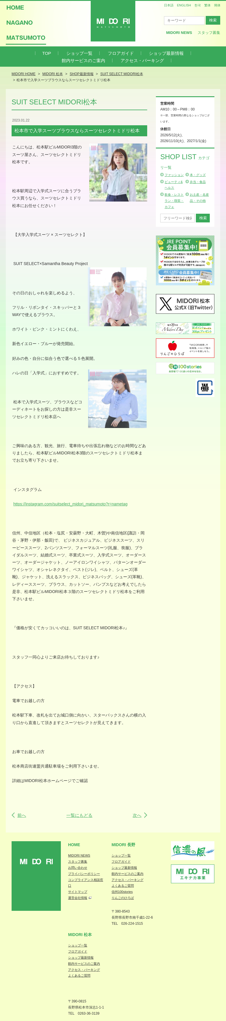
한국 (197, 5)
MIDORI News (179, 32)
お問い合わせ (77, 867)
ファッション (174, 175)
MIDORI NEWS (79, 855)
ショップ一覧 (79, 53)
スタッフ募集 (209, 32)
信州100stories (122, 891)
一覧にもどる (79, 815)
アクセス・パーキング (142, 60)
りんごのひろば (123, 898)
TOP (46, 53)
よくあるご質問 (123, 885)
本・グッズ (198, 175)
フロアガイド (121, 53)
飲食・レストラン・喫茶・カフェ (174, 200)
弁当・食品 (198, 182)
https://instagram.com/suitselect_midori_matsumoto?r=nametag (70, 504)
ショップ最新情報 (166, 53)
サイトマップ (77, 891)
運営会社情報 (77, 898)
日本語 (169, 5)
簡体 (217, 5)
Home (74, 844)
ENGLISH (184, 5)
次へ (137, 815)
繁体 (207, 5)
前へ (21, 815)
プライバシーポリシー (84, 873)
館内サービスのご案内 (83, 60)
